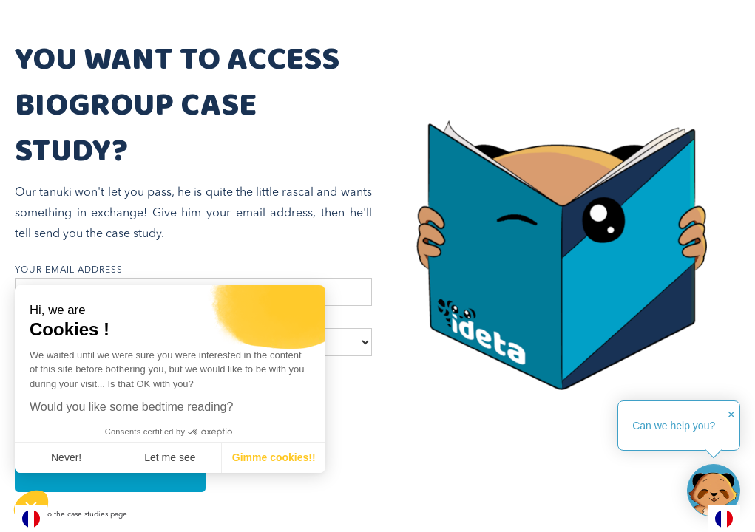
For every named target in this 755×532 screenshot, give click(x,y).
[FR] (31, 518)
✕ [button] (731, 414)
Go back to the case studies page (71, 514)
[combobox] (31, 518)
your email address (69, 270)
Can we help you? (673, 426)
